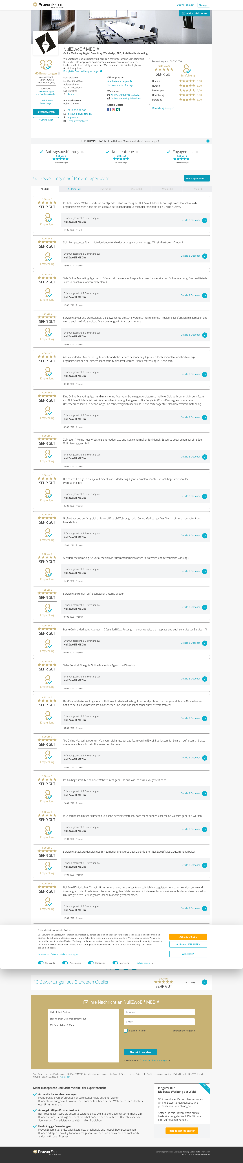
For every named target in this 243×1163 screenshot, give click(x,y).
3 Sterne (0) (136, 188)
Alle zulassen (188, 1131)
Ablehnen (188, 1148)
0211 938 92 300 (77, 110)
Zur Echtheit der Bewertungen (46, 102)
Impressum (43, 1148)
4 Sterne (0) (105, 188)
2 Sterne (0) (167, 188)
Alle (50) (45, 188)
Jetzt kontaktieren (194, 13)
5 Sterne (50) (74, 188)
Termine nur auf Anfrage (120, 85)
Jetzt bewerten (46, 112)
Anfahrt (72, 94)
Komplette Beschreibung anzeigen (82, 71)
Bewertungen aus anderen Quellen (46, 93)
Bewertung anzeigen (167, 108)
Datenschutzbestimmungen (64, 1148)
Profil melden (64, 1076)
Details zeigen (143, 1157)
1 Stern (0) (197, 188)
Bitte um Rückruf (137, 1030)
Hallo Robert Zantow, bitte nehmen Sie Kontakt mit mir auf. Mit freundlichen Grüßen (83, 1035)
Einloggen (203, 5)
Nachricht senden (140, 1052)
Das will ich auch (185, 4)
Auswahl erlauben (188, 1138)
